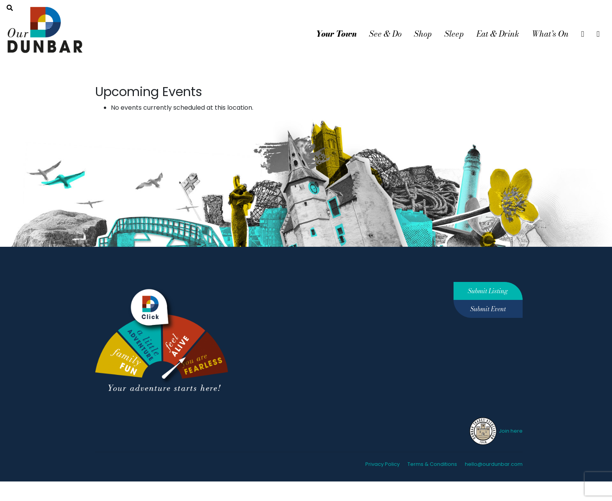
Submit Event (488, 309)
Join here (495, 431)
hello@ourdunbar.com (494, 464)
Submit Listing (488, 291)
